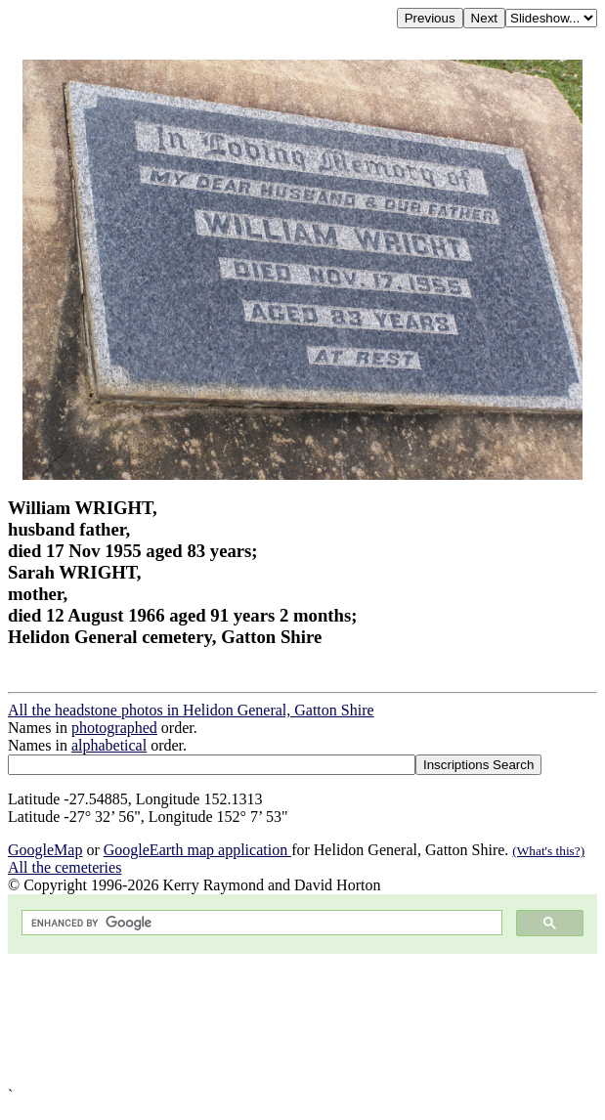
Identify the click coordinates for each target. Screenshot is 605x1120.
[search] (260, 923)
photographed (114, 727)
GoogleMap (45, 849)
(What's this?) (548, 850)
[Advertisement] (302, 1020)
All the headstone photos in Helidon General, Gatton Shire (191, 710)
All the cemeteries (64, 867)
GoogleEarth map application (197, 849)
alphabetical (109, 745)
